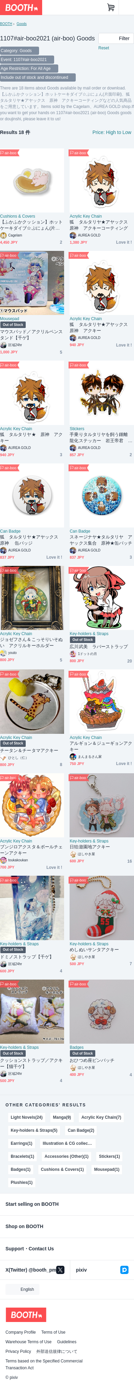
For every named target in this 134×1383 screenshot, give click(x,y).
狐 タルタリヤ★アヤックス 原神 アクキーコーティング (101, 225)
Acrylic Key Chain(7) (101, 1117)
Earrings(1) (21, 1143)
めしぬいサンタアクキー (94, 949)
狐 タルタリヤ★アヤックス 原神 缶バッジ (31, 540)
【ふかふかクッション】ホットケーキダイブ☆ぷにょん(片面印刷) (31, 225)
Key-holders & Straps (89, 634)
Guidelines (66, 1342)
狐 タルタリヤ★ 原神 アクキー (31, 437)
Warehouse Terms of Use (28, 1342)
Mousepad (9, 319)
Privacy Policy (18, 1351)
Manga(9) (62, 1117)
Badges (77, 1047)
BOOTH (6, 24)
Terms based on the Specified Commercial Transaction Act (44, 1364)
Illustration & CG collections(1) (69, 1143)
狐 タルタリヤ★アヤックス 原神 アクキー (101, 327)
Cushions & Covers (17, 216)
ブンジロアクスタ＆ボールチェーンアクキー (31, 850)
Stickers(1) (109, 1156)
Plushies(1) (22, 1182)
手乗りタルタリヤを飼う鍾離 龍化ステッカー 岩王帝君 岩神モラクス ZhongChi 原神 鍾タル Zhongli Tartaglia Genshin (102, 438)
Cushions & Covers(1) (62, 1169)
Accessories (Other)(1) (66, 1156)
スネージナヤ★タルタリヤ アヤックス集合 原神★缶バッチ (101, 540)
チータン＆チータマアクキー (29, 750)
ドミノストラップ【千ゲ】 (27, 956)
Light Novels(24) (26, 1117)
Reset (103, 48)
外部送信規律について (56, 1351)
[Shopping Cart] (111, 7)
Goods (21, 24)
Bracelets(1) (22, 1156)
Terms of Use (53, 1332)
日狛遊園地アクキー (90, 846)
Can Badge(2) (81, 1130)
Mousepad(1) (107, 1169)
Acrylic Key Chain (86, 216)
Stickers (77, 429)
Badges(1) (21, 1169)
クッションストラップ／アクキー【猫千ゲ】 (31, 1063)
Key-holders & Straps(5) (34, 1130)
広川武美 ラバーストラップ (99, 646)
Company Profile (20, 1332)
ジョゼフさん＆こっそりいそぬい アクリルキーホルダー (31, 642)
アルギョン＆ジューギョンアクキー (101, 746)
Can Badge (10, 531)
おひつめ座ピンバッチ (92, 1060)
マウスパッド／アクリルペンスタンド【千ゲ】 (31, 334)
